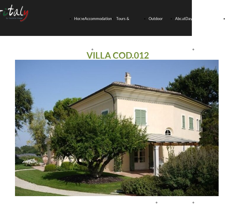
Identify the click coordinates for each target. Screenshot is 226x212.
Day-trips (193, 18)
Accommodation (98, 18)
